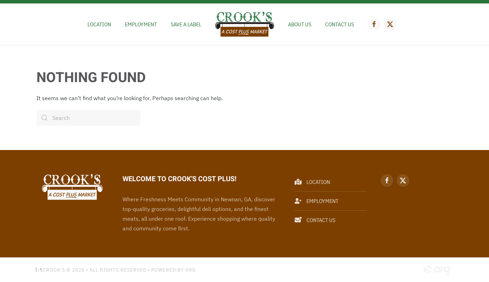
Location (99, 24)
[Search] (88, 118)
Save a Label (186, 24)
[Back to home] (244, 24)
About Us (299, 24)
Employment (141, 24)
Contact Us (339, 24)
